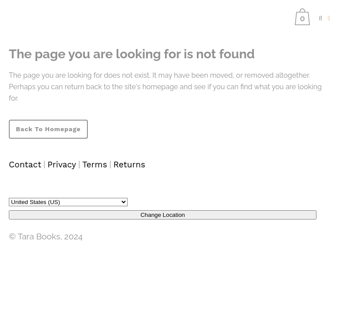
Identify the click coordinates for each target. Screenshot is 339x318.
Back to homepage (48, 128)
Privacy (61, 164)
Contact (25, 164)
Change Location (162, 215)
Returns (129, 164)
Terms (94, 164)
